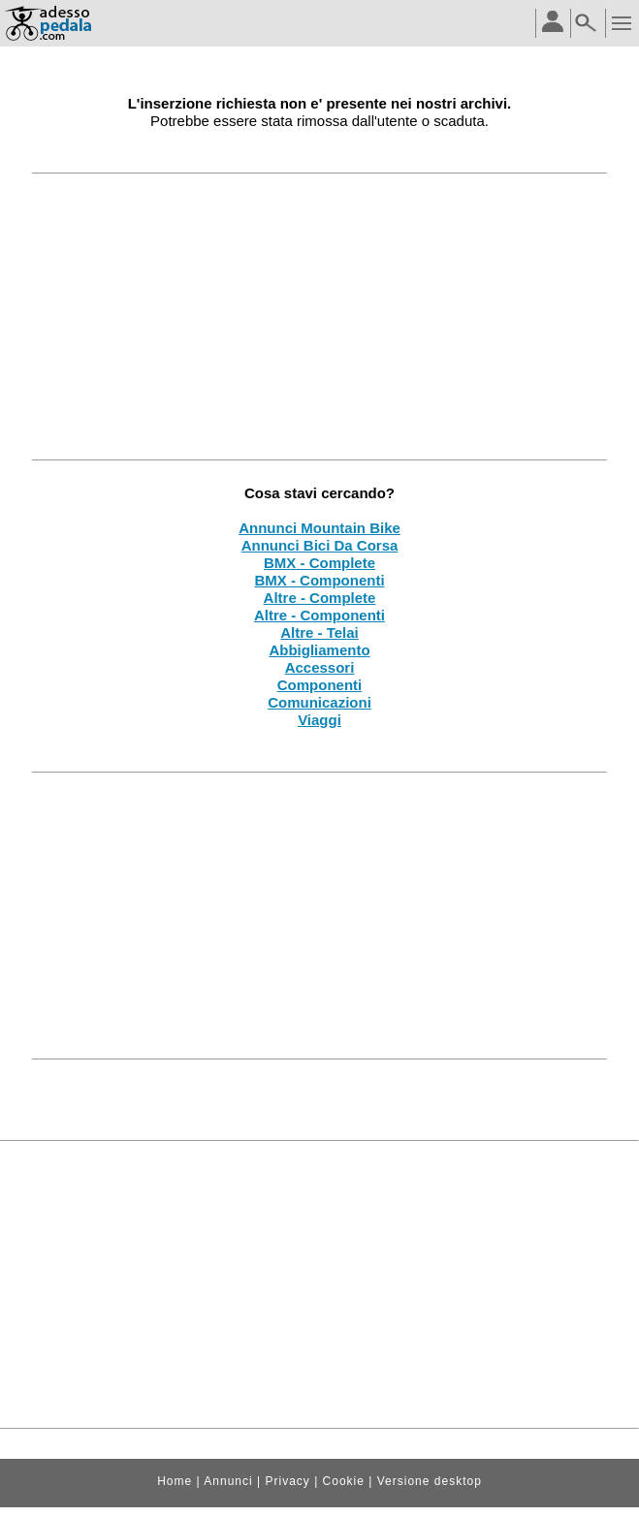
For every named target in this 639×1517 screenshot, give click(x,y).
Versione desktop (429, 1481)
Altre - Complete (320, 597)
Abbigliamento (319, 650)
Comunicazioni (319, 702)
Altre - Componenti (319, 615)
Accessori (320, 667)
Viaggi (319, 719)
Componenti (320, 685)
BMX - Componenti (319, 580)
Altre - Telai (319, 632)
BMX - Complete (319, 562)
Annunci (228, 1481)
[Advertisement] (319, 316)
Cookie (344, 1481)
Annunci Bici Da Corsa (320, 545)
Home (174, 1481)
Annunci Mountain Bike (319, 528)
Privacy (287, 1481)
